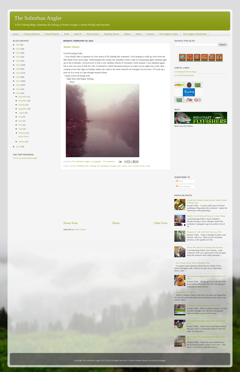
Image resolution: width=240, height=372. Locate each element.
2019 (18, 73)
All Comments (183, 186)
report (124, 166)
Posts (179, 181)
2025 (18, 49)
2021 (18, 65)
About (139, 34)
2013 (18, 146)
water (148, 166)
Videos (127, 34)
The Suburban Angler (38, 18)
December (23, 96)
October (22, 105)
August (22, 113)
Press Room (92, 34)
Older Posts (160, 223)
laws (119, 166)
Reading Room (111, 34)
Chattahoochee (82, 166)
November (23, 100)
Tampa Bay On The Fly (185, 292)
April (21, 129)
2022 (18, 61)
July (20, 117)
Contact (150, 34)
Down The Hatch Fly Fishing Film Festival (205, 247)
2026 (18, 45)
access (72, 166)
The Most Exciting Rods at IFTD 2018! (203, 305)
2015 (18, 89)
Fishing (93, 166)
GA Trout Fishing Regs (184, 75)
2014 (18, 93)
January (22, 141)
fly (98, 166)
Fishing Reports (32, 34)
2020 (18, 69)
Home (16, 34)
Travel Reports (51, 34)
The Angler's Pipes (168, 34)
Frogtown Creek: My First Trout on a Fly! (204, 232)
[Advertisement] (115, 195)
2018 (18, 77)
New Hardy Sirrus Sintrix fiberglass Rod (193, 263)
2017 (18, 81)
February (22, 133)
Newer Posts (70, 223)
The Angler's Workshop (194, 34)
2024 (18, 53)
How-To (78, 34)
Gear (66, 34)
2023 (18, 57)
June (21, 121)
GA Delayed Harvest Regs (185, 71)
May (21, 125)
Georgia (112, 166)
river (129, 166)
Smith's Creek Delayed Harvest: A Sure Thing (206, 216)
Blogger (162, 360)
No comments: (109, 161)
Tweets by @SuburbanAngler (25, 158)
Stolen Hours (71, 47)
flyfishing (104, 166)
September (23, 109)
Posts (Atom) (80, 229)
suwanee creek (139, 166)
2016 (18, 85)
